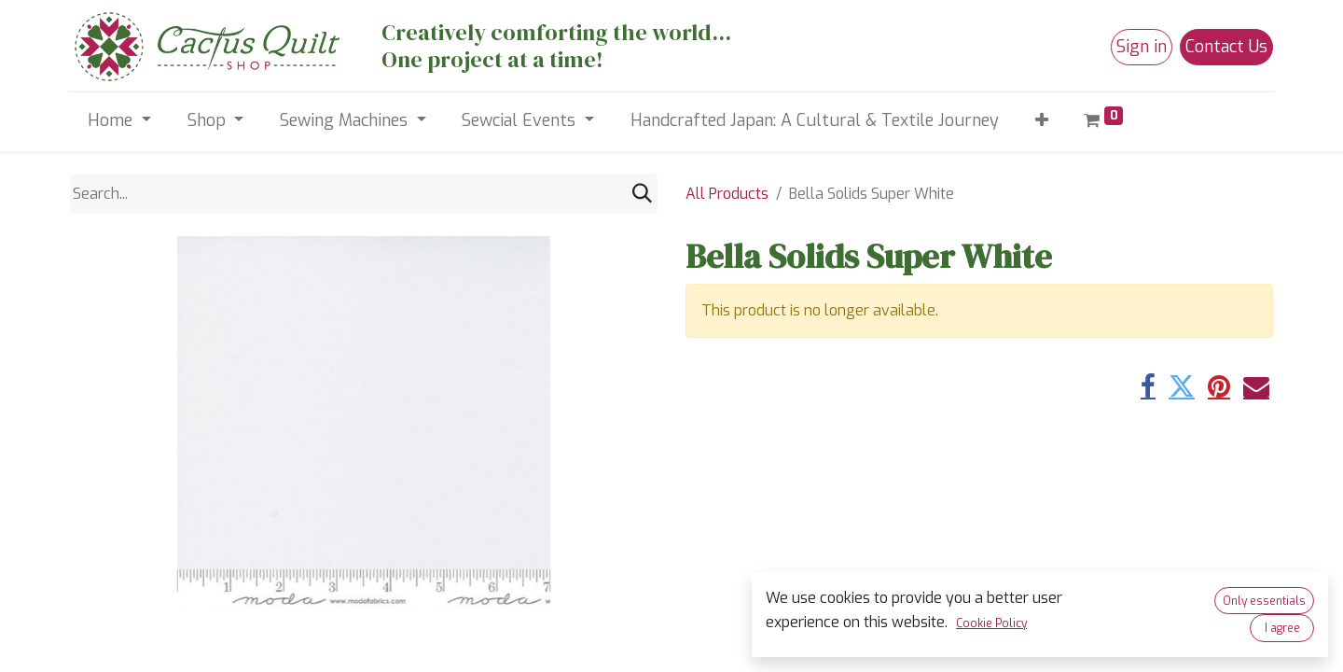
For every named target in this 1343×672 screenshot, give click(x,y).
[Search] (642, 194)
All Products (726, 193)
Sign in (1141, 46)
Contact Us (1226, 46)
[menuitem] (814, 121)
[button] (1041, 121)
